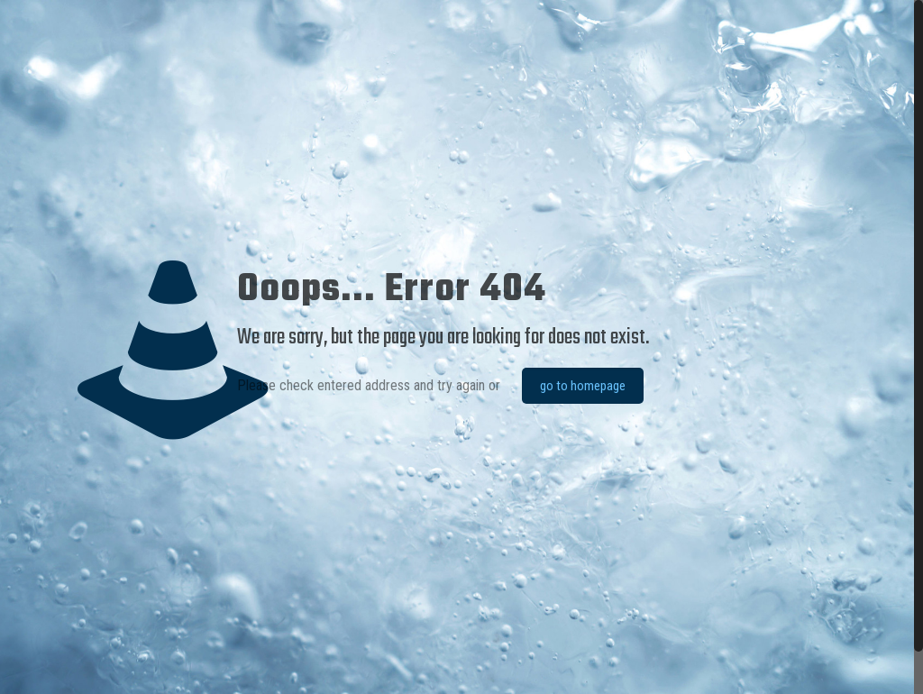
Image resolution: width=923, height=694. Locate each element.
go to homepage (583, 386)
